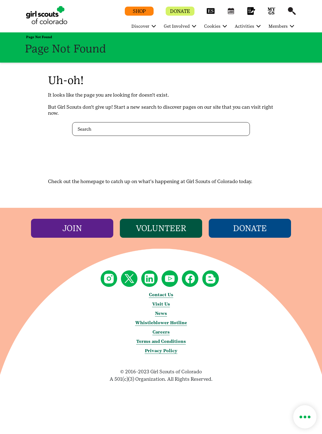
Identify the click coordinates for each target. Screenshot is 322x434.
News (161, 313)
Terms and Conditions (161, 341)
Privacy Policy (161, 350)
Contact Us (161, 294)
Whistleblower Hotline (161, 322)
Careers (161, 332)
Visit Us (161, 304)
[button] (211, 13)
